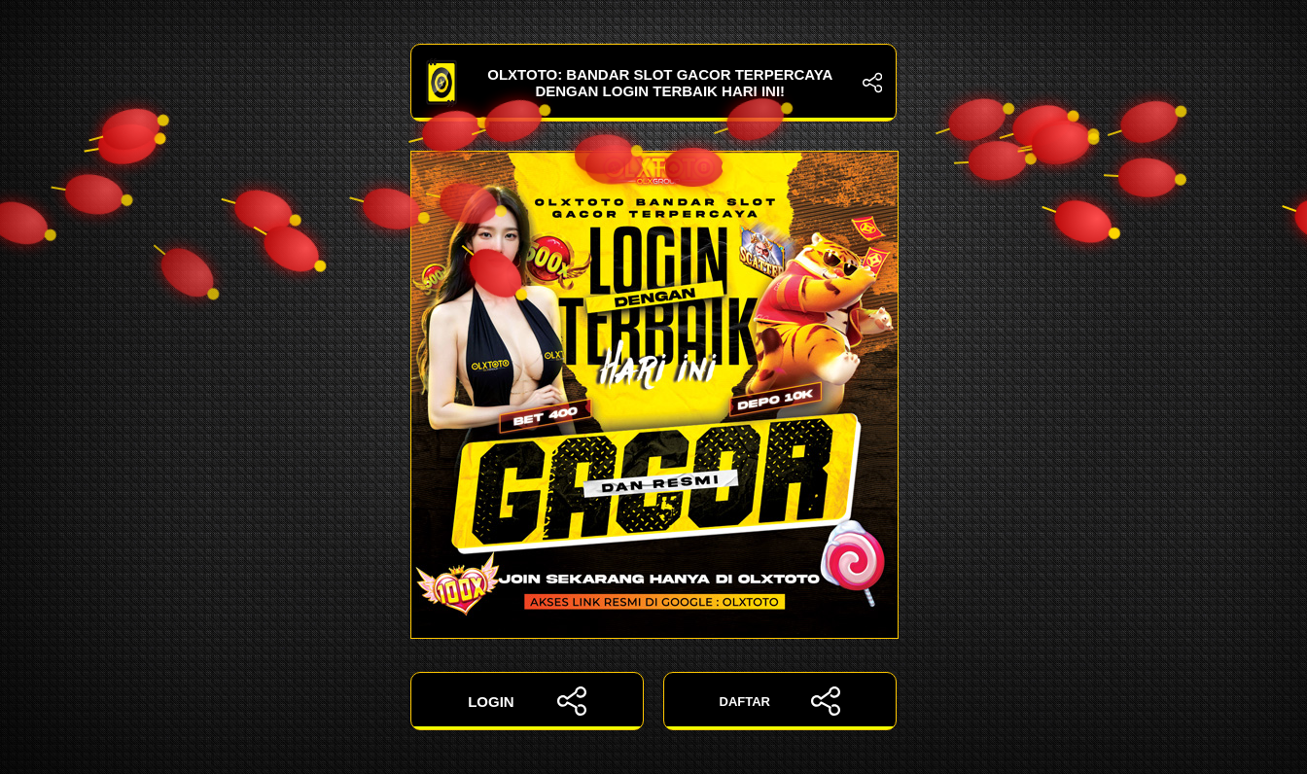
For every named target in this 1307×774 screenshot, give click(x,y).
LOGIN (527, 701)
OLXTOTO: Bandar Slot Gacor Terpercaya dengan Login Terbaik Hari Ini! (653, 82)
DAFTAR (780, 701)
